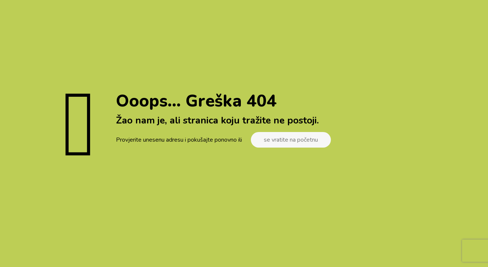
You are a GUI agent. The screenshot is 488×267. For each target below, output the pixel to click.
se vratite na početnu (291, 140)
